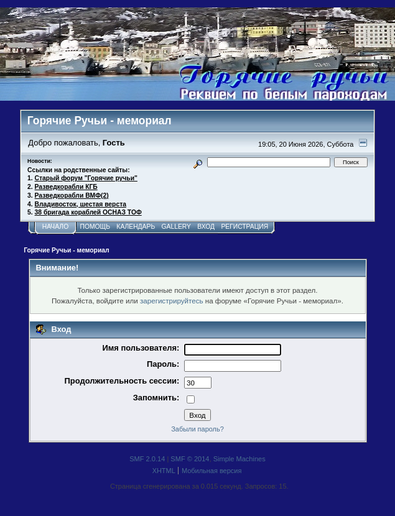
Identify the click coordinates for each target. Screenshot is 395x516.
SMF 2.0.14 (147, 459)
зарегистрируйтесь (171, 301)
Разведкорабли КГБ (66, 186)
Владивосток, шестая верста (80, 204)
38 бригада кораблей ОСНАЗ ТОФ (88, 212)
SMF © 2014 (189, 459)
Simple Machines (239, 459)
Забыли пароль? (197, 429)
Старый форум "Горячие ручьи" (86, 178)
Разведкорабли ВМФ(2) (72, 195)
